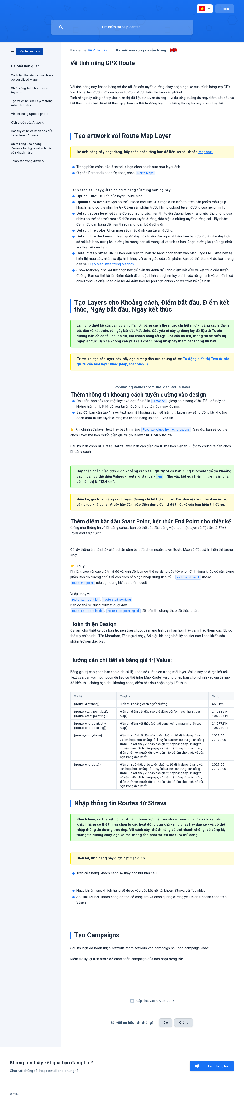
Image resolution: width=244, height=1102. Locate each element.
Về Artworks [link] (97, 50)
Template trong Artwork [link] (27, 161)
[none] (205, 8)
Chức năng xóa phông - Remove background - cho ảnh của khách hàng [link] (32, 148)
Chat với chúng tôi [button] (215, 1066)
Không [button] (183, 1022)
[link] (27, 51)
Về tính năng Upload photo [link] (30, 114)
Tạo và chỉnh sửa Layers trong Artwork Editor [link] (32, 103)
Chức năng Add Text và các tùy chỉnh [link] (30, 90)
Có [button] (165, 1022)
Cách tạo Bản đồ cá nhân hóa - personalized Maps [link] (32, 77)
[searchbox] (122, 27)
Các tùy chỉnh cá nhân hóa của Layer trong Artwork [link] (32, 133)
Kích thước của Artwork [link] (27, 122)
